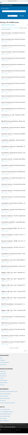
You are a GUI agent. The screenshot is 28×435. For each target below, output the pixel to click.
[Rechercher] (25, 11)
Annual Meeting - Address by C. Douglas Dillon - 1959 (13, 146)
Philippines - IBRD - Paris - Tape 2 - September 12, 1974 (14, 278)
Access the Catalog (8, 5)
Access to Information (18, 424)
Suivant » (25, 350)
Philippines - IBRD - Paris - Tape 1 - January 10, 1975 (13, 291)
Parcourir (12, 15)
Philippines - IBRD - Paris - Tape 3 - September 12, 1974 (14, 285)
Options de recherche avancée (8, 25)
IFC (14, 429)
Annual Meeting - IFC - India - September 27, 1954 (13, 115)
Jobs (24, 424)
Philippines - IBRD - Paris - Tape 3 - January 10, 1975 (13, 310)
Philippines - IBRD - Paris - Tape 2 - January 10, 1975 (13, 297)
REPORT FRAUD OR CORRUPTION (10, 427)
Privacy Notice (4, 424)
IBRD (10, 429)
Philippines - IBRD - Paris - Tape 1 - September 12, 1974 (14, 272)
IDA (12, 429)
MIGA (17, 429)
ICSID (19, 429)
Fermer (26, 0)
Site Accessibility (11, 424)
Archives (2, 5)
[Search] (14, 11)
